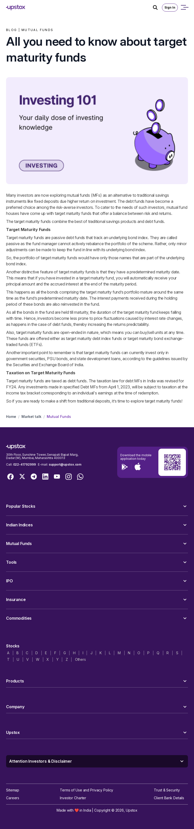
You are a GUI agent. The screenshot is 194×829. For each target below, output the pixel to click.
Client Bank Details (169, 798)
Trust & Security (167, 790)
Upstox (131, 810)
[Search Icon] (157, 7)
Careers (12, 798)
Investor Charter (73, 798)
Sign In (169, 7)
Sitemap (12, 790)
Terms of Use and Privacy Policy (86, 790)
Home (11, 416)
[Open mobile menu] (184, 7)
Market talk (31, 416)
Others (80, 659)
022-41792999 (24, 464)
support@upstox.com (65, 464)
